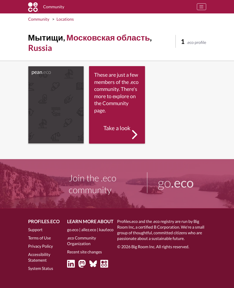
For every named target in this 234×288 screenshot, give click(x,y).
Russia (40, 48)
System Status (40, 268)
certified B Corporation (158, 226)
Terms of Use (39, 237)
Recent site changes (84, 251)
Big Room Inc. (143, 246)
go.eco (72, 229)
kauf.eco (106, 229)
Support (35, 229)
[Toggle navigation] (201, 6)
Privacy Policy (40, 246)
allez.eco (88, 229)
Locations (65, 19)
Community (38, 19)
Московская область (108, 37)
